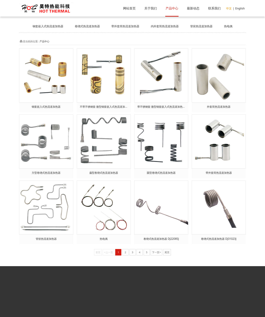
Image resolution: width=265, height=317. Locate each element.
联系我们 (214, 8)
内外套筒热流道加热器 (165, 26)
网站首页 (129, 8)
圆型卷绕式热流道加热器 (161, 173)
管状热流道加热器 (201, 26)
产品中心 (172, 8)
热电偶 (228, 26)
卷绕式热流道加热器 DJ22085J (161, 239)
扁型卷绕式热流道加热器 (103, 173)
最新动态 (193, 8)
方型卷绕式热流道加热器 (46, 173)
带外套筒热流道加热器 (125, 26)
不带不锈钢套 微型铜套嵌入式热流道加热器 (105, 107)
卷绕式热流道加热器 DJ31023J (218, 239)
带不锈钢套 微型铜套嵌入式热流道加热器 (161, 107)
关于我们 (150, 8)
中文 (229, 8)
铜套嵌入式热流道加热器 (48, 26)
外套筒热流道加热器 (218, 107)
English (240, 8)
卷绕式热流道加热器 (87, 26)
